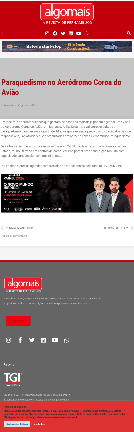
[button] (2, 34)
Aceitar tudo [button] (39, 424)
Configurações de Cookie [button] (17, 424)
